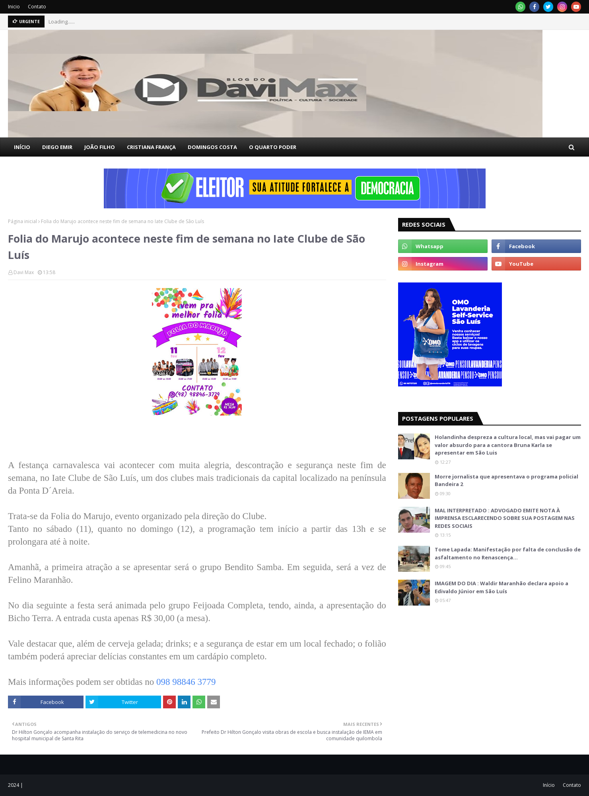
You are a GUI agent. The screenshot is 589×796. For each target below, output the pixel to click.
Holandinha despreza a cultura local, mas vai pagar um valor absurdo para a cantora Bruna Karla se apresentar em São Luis (508, 444)
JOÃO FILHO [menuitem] (99, 147)
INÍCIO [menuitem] (22, 147)
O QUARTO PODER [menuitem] (272, 147)
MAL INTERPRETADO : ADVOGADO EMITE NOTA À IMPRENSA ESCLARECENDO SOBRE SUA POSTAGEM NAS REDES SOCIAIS (505, 518)
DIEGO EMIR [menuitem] (57, 147)
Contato (37, 6)
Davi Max (24, 272)
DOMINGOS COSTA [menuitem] (212, 147)
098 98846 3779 (186, 682)
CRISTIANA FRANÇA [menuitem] (151, 147)
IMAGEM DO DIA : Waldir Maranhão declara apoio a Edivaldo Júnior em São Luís (501, 587)
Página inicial (22, 221)
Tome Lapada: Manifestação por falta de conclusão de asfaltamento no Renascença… (508, 553)
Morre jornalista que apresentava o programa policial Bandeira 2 (506, 480)
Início (549, 785)
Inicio (14, 6)
